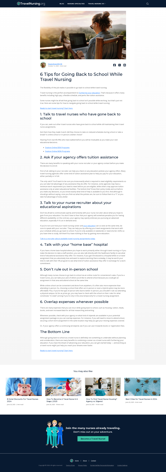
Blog (62, 3)
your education (89, 226)
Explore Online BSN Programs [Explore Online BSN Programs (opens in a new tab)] (57, 147)
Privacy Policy (82, 465)
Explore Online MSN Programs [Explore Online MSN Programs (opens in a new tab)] (57, 151)
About (85, 461)
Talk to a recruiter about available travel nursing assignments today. (67, 238)
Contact (93, 461)
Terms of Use (70, 465)
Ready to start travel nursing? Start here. (56, 108)
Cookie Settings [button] (122, 465)
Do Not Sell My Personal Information (102, 465)
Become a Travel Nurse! (93, 438)
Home (77, 461)
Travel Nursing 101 (97, 3)
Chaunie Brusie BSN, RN (55, 64)
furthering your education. (89, 93)
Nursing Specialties (76, 3)
